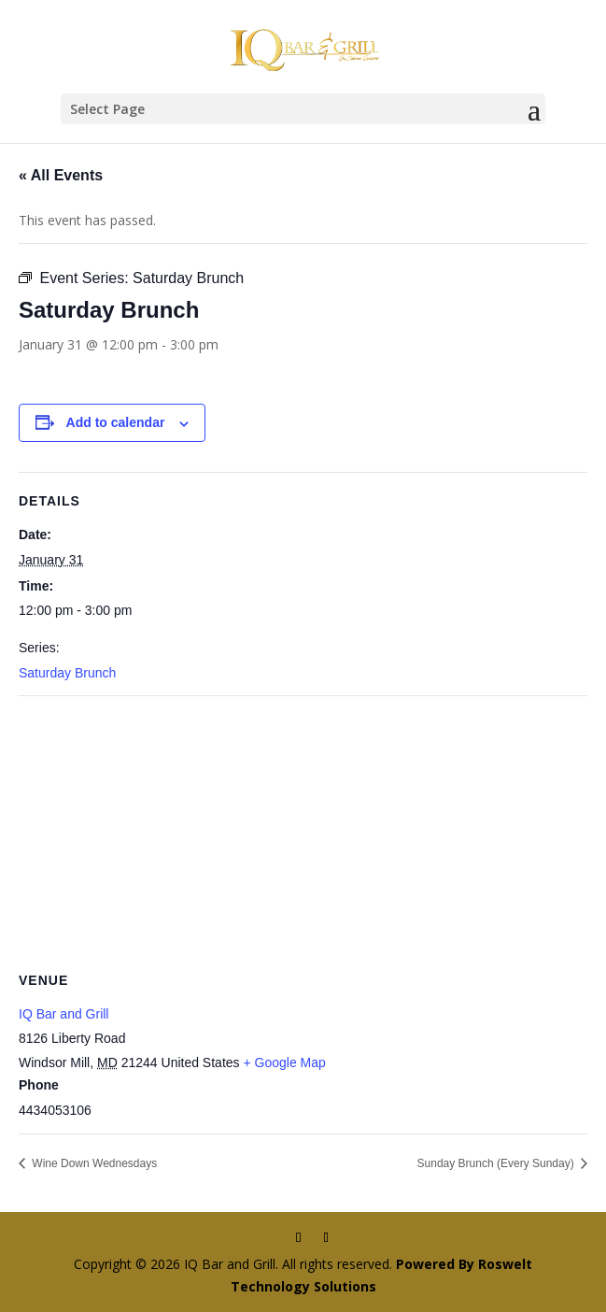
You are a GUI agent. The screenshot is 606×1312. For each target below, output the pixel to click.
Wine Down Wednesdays (93, 1163)
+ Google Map (284, 1062)
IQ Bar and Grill (63, 1013)
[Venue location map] (303, 831)
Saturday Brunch (67, 672)
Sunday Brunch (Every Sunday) (497, 1163)
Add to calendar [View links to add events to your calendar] (115, 422)
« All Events (61, 175)
